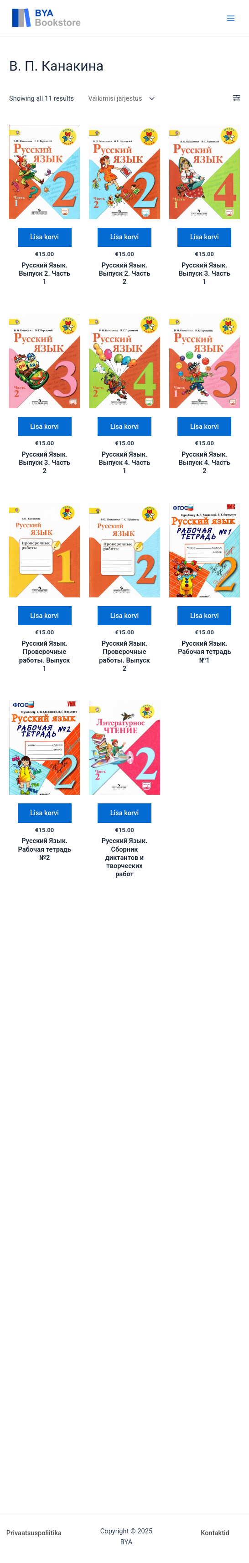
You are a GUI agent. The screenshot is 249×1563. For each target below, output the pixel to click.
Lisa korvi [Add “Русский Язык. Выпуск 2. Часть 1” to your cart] (44, 237)
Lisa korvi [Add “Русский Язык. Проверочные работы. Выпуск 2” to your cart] (124, 616)
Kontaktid (215, 1533)
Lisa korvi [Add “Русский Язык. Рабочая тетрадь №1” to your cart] (204, 616)
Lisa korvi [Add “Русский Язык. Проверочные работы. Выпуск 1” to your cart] (44, 616)
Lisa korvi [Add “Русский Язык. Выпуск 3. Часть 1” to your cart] (204, 237)
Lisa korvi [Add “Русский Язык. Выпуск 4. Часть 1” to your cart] (124, 426)
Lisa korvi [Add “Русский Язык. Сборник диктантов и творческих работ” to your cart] (124, 813)
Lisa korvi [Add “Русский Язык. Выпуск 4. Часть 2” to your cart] (204, 426)
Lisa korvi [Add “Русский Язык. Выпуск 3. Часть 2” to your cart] (44, 426)
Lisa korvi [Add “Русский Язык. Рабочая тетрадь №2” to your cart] (44, 813)
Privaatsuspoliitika (34, 1533)
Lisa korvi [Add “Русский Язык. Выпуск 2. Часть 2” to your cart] (124, 237)
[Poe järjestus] (119, 98)
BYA (101, 17)
